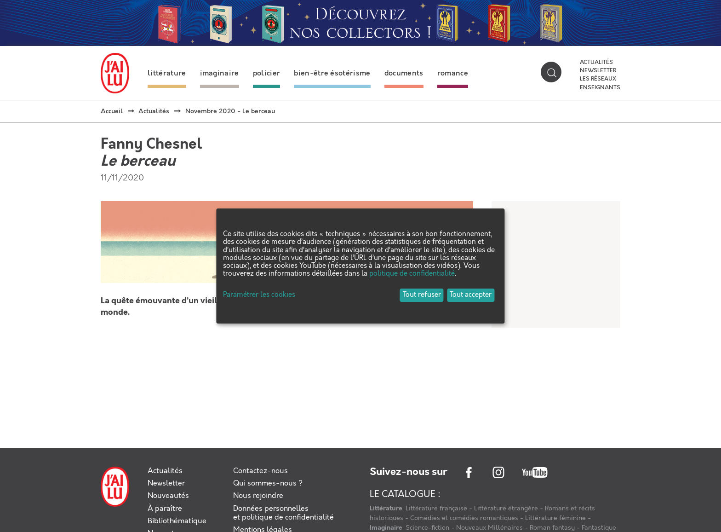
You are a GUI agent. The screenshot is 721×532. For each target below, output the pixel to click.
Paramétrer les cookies (259, 295)
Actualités (596, 62)
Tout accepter (471, 295)
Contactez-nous (260, 471)
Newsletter (598, 71)
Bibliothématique (177, 521)
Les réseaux (598, 79)
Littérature (387, 508)
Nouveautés (168, 496)
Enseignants (600, 88)
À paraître (165, 508)
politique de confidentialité (412, 274)
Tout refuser (422, 295)
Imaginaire (387, 528)
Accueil (112, 111)
